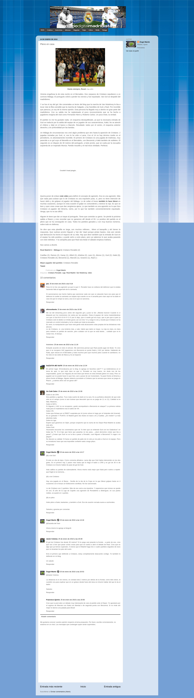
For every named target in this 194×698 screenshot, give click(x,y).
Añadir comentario (48, 616)
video (90, 273)
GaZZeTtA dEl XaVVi (54, 366)
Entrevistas (58, 30)
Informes (68, 30)
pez (47, 284)
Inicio (42, 30)
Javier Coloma (52, 539)
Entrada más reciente (51, 686)
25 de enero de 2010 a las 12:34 (75, 366)
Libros (91, 30)
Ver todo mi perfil (132, 51)
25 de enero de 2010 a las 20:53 (72, 572)
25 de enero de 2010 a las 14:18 (72, 520)
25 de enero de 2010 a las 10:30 (70, 309)
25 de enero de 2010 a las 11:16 (66, 344)
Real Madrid (70, 273)
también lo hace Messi (108, 201)
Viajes (84, 30)
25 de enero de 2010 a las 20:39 (70, 539)
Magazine (76, 30)
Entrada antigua (112, 686)
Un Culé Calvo (52, 391)
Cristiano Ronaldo (54, 273)
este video (64, 196)
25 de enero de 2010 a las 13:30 (70, 391)
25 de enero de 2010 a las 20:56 (73, 600)
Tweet (42, 266)
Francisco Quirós (53, 600)
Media (97, 30)
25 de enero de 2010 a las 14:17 (72, 452)
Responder (50, 302)
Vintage (104, 30)
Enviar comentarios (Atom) (61, 692)
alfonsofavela (51, 309)
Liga (64, 273)
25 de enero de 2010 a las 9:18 (61, 284)
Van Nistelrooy (81, 273)
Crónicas (50, 30)
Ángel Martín (61, 270)
